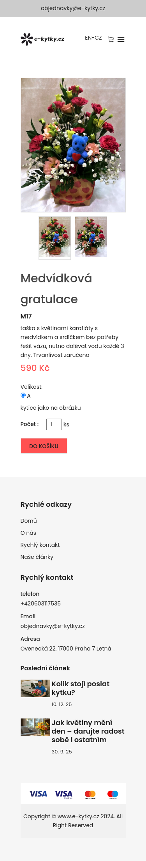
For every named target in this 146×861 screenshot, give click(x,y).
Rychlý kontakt (40, 545)
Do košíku (43, 446)
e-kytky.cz (42, 39)
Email (28, 616)
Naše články (37, 557)
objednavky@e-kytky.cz (73, 8)
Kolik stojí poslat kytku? (81, 688)
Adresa (30, 639)
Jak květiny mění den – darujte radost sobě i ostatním (88, 731)
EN (88, 37)
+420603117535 (41, 603)
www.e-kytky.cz (78, 816)
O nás (28, 533)
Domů (29, 521)
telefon (30, 594)
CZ (98, 37)
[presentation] (55, 238)
